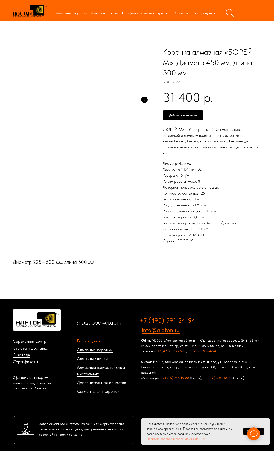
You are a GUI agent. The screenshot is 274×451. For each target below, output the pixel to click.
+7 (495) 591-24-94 (167, 320)
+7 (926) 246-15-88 (175, 378)
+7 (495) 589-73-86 (171, 351)
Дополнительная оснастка (101, 382)
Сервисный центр (29, 341)
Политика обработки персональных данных (176, 439)
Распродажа (204, 13)
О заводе (21, 354)
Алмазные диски (104, 13)
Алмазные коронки (72, 13)
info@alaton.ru (161, 329)
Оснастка (181, 13)
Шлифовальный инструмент (145, 13)
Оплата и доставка (30, 348)
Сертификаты (25, 361)
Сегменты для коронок (98, 391)
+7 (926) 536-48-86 (217, 378)
